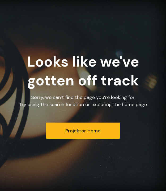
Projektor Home (83, 131)
